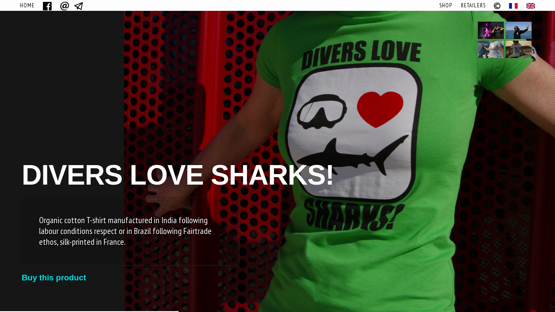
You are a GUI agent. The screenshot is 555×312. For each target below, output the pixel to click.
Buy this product (54, 277)
